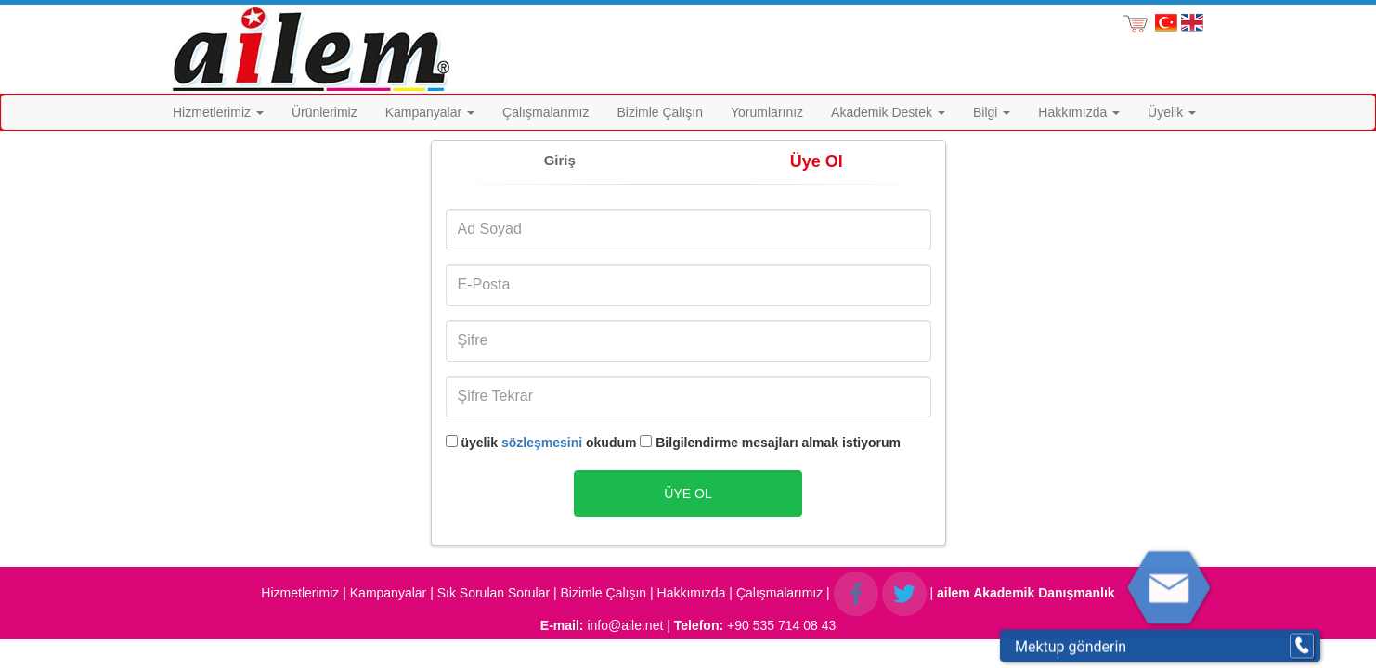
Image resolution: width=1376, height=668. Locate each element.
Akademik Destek (888, 112)
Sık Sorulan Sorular (493, 591)
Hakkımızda (1079, 112)
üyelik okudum (541, 442)
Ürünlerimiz (324, 112)
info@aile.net (625, 625)
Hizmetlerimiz (218, 112)
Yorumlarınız (767, 112)
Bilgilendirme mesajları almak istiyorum (770, 442)
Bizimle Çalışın (660, 112)
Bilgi (991, 112)
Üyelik (1172, 112)
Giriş (560, 160)
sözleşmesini (541, 442)
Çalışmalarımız (545, 112)
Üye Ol (816, 161)
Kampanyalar (429, 112)
